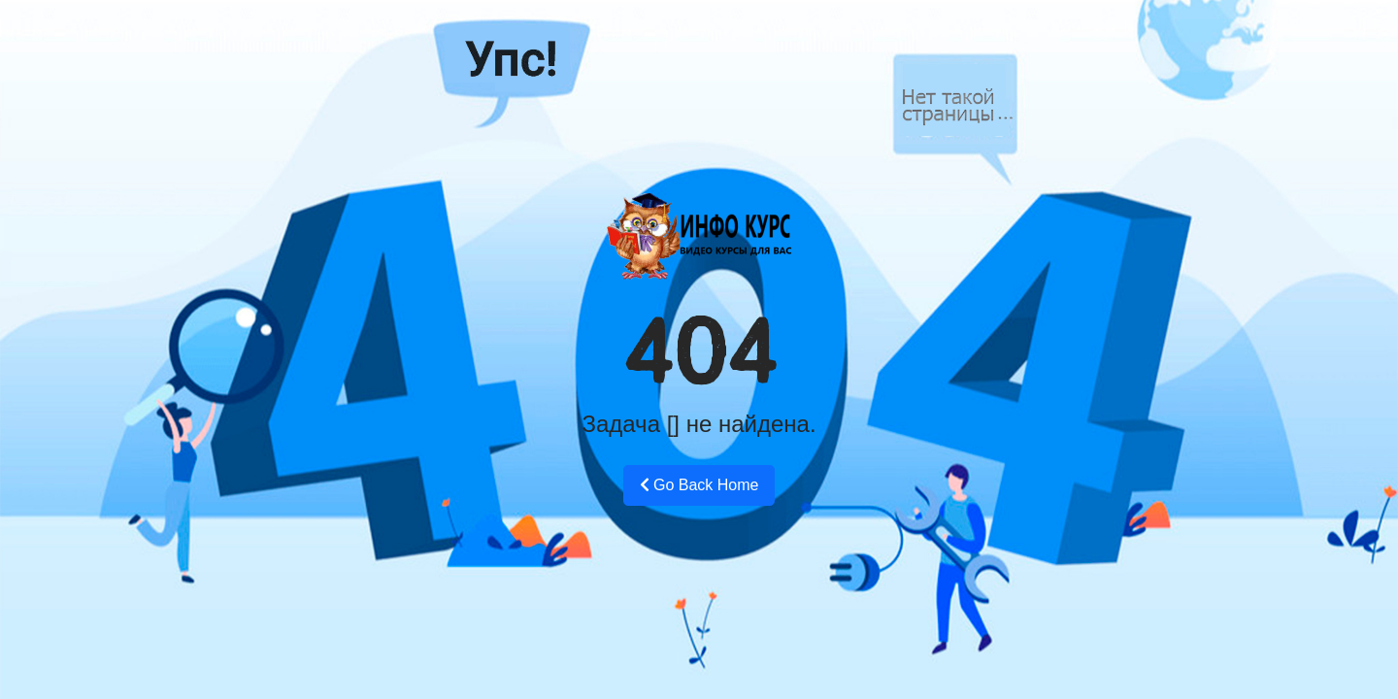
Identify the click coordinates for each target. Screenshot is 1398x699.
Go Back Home (699, 485)
